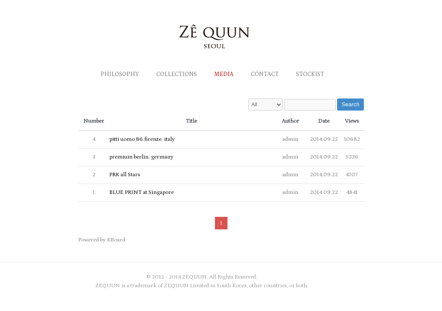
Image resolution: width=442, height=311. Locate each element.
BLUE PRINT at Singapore (141, 192)
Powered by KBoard (101, 240)
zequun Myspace (358, 277)
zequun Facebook (332, 277)
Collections (176, 74)
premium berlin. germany (141, 157)
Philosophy (120, 74)
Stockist (310, 74)
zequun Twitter (345, 277)
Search (350, 104)
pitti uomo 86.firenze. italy (142, 139)
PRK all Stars (124, 174)
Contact (265, 74)
